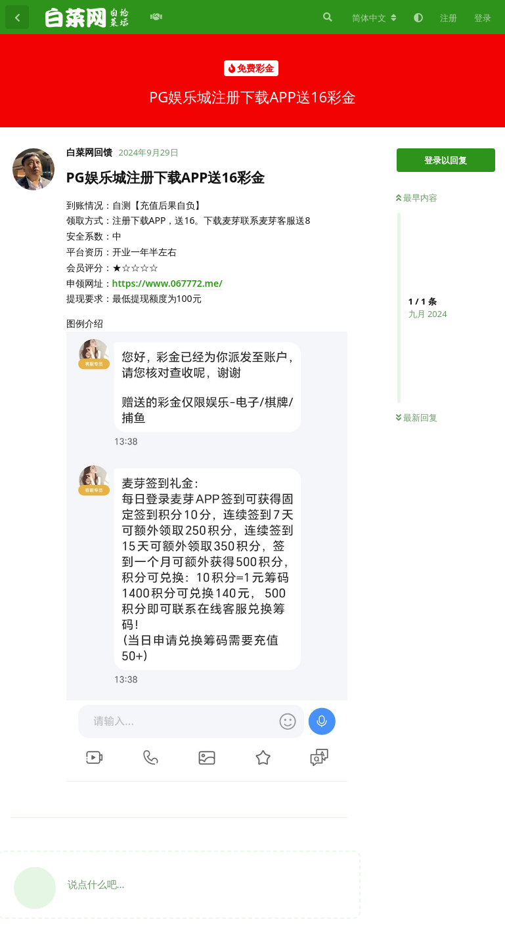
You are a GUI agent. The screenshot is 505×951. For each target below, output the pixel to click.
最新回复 (416, 417)
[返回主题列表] (17, 17)
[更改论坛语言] (374, 18)
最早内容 (416, 197)
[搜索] (326, 17)
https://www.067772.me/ (167, 283)
